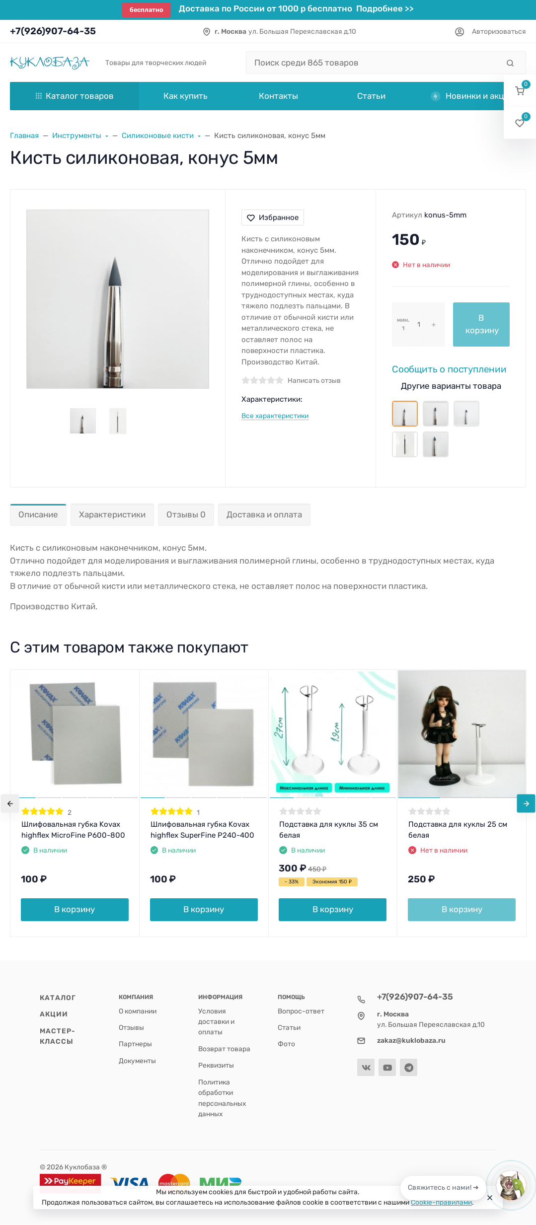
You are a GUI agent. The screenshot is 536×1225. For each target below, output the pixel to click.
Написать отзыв (314, 380)
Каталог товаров (75, 96)
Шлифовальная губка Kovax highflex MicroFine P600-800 (73, 830)
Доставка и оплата (264, 514)
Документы (137, 1061)
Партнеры (135, 1044)
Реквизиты (216, 1065)
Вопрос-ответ (301, 1011)
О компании (137, 1011)
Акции (54, 1014)
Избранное (273, 217)
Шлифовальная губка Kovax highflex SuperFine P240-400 (202, 830)
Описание (38, 514)
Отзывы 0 (186, 514)
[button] (520, 90)
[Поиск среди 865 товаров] (372, 62)
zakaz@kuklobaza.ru (411, 1040)
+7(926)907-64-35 (53, 31)
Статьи (289, 1027)
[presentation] (10, 803)
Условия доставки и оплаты (216, 1021)
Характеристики (112, 514)
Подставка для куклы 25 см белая (457, 830)
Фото (286, 1044)
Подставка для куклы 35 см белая (328, 830)
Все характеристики (274, 416)
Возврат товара (224, 1049)
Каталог (58, 998)
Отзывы (131, 1027)
